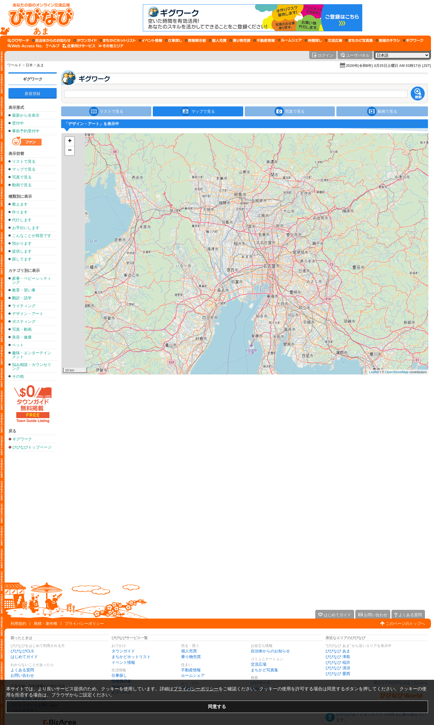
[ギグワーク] (413, 40)
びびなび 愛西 (338, 673)
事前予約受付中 (25, 131)
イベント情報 (123, 662)
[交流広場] (333, 40)
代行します (22, 220)
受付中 (18, 123)
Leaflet (374, 372)
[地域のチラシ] (388, 40)
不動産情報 (191, 670)
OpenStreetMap (397, 372)
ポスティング (24, 321)
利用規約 (18, 623)
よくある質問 (22, 670)
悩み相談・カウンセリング (31, 366)
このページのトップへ (405, 624)
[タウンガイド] (85, 40)
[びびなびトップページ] (38, 18)
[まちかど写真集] (359, 40)
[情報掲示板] (195, 40)
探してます (22, 259)
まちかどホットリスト (131, 656)
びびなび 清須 (338, 668)
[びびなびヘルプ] (53, 46)
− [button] (70, 150)
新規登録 (32, 93)
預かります (22, 243)
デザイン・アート (27, 314)
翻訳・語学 (22, 298)
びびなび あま (338, 651)
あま (40, 65)
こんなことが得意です (31, 236)
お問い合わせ (22, 675)
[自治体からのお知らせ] (51, 40)
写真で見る (22, 177)
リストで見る (24, 161)
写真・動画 (22, 329)
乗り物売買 (191, 656)
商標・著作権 (45, 623)
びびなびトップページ (32, 447)
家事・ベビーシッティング (31, 280)
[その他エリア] (110, 46)
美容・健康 (22, 337)
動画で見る (22, 185)
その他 (18, 376)
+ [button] (70, 141)
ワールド (14, 65)
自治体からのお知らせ (270, 651)
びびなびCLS (22, 651)
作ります (20, 212)
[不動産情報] (264, 40)
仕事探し (119, 675)
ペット (18, 345)
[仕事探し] (173, 40)
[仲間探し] (313, 40)
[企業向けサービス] (79, 46)
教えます (20, 204)
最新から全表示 (25, 115)
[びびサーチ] (18, 40)
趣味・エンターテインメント (31, 355)
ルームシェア (193, 675)
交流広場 (258, 664)
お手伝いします (25, 228)
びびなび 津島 (338, 656)
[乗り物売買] (240, 40)
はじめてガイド (24, 656)
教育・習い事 (24, 290)
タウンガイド (123, 651)
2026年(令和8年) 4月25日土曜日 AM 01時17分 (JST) (388, 66)
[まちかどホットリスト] (118, 40)
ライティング (24, 306)
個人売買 (189, 651)
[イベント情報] (150, 40)
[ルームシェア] (290, 40)
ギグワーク (32, 79)
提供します (22, 251)
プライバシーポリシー (84, 623)
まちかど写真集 (264, 670)
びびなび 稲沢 (338, 662)
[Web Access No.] (25, 46)
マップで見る (24, 169)
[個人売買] (218, 40)
